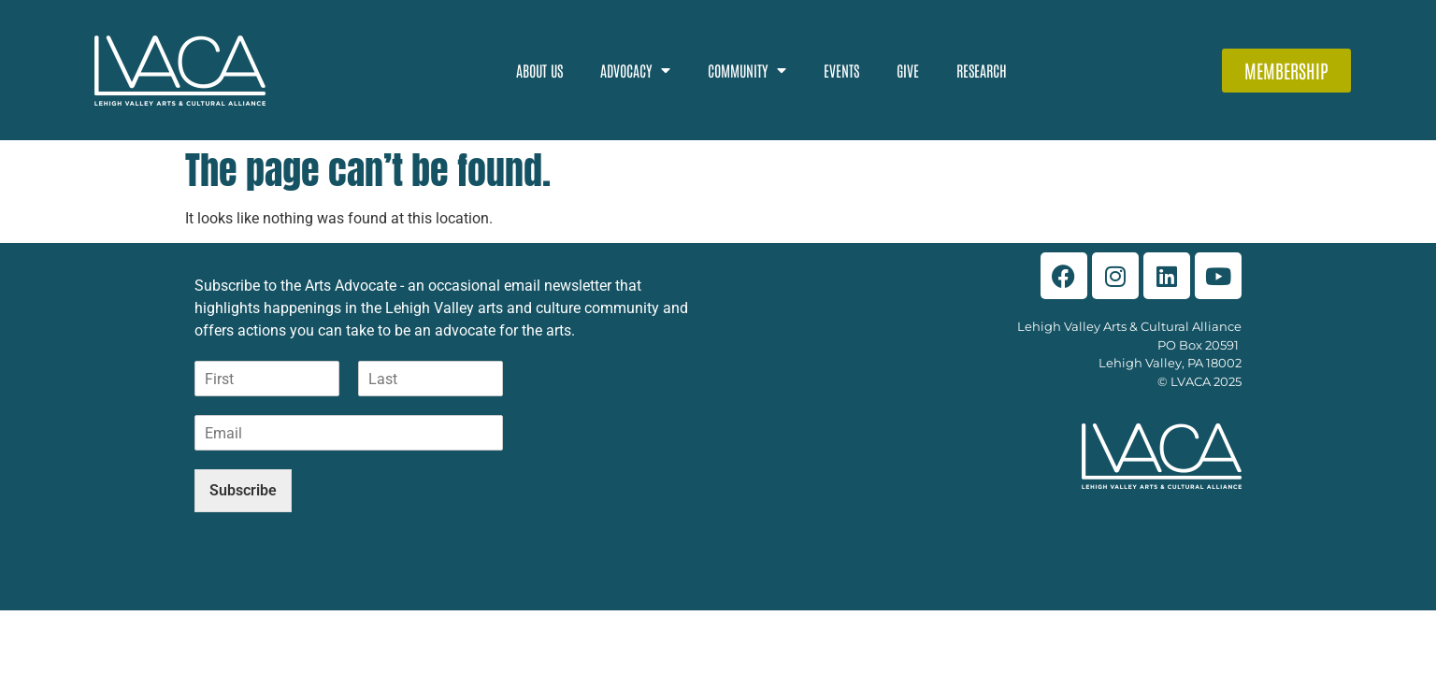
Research (981, 70)
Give (908, 70)
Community (747, 70)
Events (841, 70)
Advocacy (635, 70)
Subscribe (243, 490)
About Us (539, 70)
